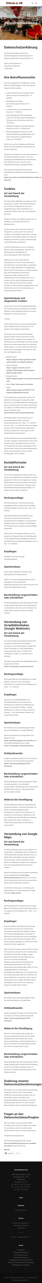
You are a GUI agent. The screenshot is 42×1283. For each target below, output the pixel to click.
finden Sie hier (16, 893)
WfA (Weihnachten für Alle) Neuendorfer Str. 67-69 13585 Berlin (21, 1177)
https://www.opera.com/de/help (22, 384)
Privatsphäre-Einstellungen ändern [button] (21, 1260)
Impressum (21, 1250)
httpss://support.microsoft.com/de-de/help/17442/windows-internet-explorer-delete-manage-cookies (20, 370)
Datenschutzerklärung (21, 1252)
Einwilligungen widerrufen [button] (21, 1265)
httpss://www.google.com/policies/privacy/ (19, 666)
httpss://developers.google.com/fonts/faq (18, 740)
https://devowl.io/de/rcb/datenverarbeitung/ (19, 413)
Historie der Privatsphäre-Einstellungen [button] (21, 1262)
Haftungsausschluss (21, 1255)
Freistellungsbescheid (21, 1257)
